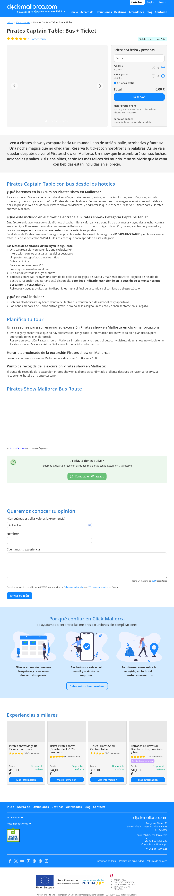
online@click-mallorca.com (152, 835)
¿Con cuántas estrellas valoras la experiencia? (36, 518)
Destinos (57, 807)
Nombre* (13, 534)
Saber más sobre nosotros (87, 686)
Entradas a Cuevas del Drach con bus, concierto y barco (147, 749)
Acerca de (23, 807)
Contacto (99, 807)
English (151, 2)
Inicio (10, 22)
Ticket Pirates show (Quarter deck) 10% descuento (62, 749)
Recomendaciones (19, 823)
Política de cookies (156, 861)
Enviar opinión (19, 596)
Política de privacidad (74, 587)
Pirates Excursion (18, 448)
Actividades (74, 807)
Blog (87, 807)
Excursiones (23, 22)
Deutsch (163, 2)
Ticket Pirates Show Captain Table (102, 747)
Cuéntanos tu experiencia (23, 549)
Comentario (37, 39)
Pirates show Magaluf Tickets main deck (23, 747)
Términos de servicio (98, 587)
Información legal (107, 861)
